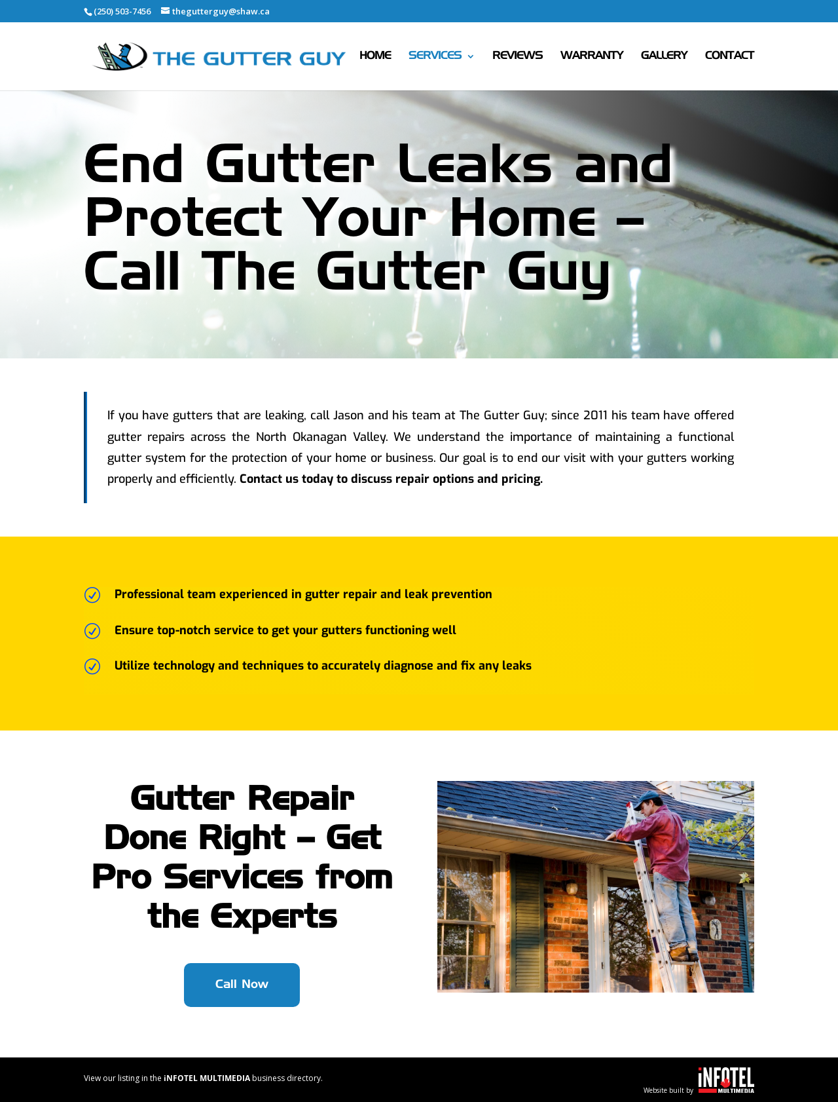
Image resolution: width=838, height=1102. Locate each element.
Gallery (664, 57)
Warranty (591, 57)
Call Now (241, 985)
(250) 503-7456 (122, 11)
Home (375, 57)
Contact (729, 57)
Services (435, 57)
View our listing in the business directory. (203, 1078)
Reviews (517, 57)
